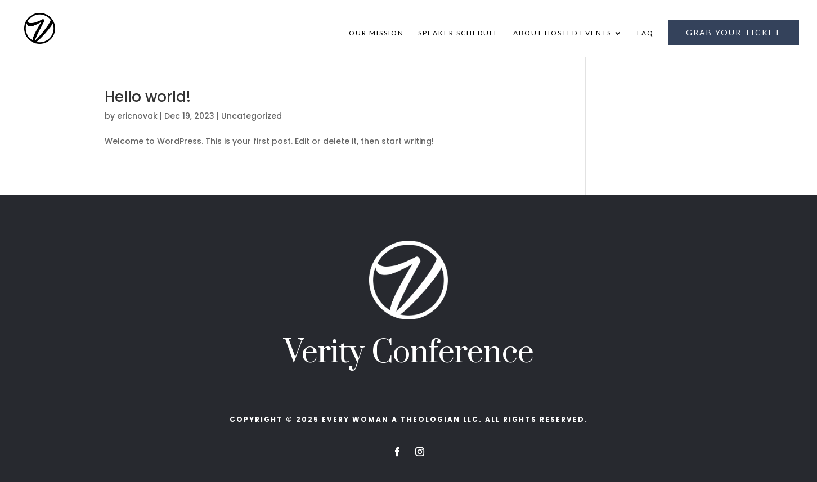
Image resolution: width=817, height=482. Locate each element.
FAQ (645, 33)
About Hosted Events (562, 33)
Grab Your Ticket (733, 32)
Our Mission (376, 33)
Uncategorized (251, 115)
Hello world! (148, 97)
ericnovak (137, 115)
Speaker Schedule (458, 33)
